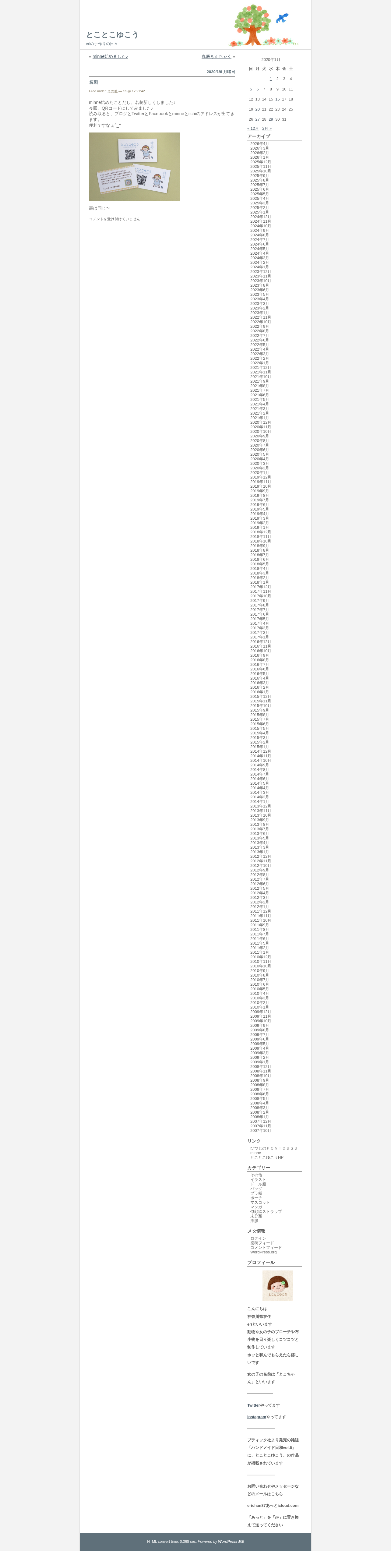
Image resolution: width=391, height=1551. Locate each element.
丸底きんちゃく (216, 56)
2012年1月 (259, 906)
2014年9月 (259, 765)
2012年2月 (259, 902)
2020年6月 (259, 449)
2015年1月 (259, 746)
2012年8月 (259, 874)
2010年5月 (259, 989)
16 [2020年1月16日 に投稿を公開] (277, 99)
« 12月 (253, 128)
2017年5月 (259, 619)
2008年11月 (260, 1071)
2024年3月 (259, 258)
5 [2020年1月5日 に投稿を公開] (251, 89)
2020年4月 (259, 459)
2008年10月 (260, 1075)
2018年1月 (259, 582)
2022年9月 (259, 326)
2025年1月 (259, 212)
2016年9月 (259, 655)
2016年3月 (259, 682)
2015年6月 (259, 724)
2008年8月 (259, 1085)
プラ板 (256, 1193)
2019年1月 (259, 527)
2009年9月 (259, 1025)
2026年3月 (259, 148)
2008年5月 (259, 1098)
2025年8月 (259, 180)
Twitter (253, 1405)
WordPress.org (263, 1252)
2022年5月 (259, 344)
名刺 (93, 82)
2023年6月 (259, 290)
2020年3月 (259, 463)
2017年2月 (259, 632)
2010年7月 (259, 979)
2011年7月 (259, 934)
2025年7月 (259, 184)
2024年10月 (260, 226)
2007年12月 (260, 1121)
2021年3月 (259, 408)
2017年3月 (259, 628)
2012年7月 (259, 879)
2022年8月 (259, 331)
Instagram (256, 1417)
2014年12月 (260, 751)
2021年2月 (259, 413)
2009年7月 (259, 1034)
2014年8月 (259, 769)
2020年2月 (259, 468)
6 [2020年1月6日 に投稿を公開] (257, 89)
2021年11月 (260, 372)
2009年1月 (259, 1062)
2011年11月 (260, 915)
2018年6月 (259, 559)
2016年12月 (260, 641)
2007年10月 (260, 1130)
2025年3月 (259, 203)
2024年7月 (259, 239)
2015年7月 (259, 719)
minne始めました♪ (110, 56)
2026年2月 (259, 152)
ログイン (258, 1238)
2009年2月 (259, 1057)
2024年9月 (259, 230)
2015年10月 (260, 705)
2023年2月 (259, 308)
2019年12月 (260, 477)
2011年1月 (259, 952)
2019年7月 (259, 500)
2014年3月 (259, 792)
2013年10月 (260, 815)
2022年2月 (259, 358)
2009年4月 (259, 1048)
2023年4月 (259, 299)
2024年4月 (259, 253)
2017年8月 (259, 605)
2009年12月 (260, 1011)
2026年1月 (259, 157)
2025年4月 (259, 198)
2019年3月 (259, 518)
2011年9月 (259, 925)
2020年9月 (259, 436)
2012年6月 (259, 883)
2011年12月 (260, 911)
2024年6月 (259, 244)
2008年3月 (259, 1107)
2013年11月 (260, 810)
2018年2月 (259, 577)
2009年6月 (259, 1039)
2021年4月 (259, 404)
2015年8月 (259, 714)
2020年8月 (259, 440)
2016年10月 (260, 650)
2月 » (267, 128)
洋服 (254, 1220)
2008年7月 (259, 1089)
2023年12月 (260, 271)
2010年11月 (260, 961)
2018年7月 (259, 555)
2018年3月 (259, 573)
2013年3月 (259, 847)
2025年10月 (260, 171)
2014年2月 (259, 797)
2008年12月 (260, 1066)
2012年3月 (259, 897)
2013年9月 (259, 820)
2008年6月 (259, 1094)
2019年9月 (259, 491)
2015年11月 (260, 701)
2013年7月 (259, 829)
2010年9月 (259, 970)
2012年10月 (260, 865)
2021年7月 (259, 390)
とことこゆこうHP (267, 1157)
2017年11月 (260, 591)
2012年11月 (260, 861)
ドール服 (258, 1184)
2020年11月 (260, 427)
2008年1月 (259, 1117)
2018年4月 (259, 568)
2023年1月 (259, 312)
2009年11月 (260, 1016)
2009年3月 (259, 1053)
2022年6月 (259, 340)
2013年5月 (259, 838)
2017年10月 (260, 596)
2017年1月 (259, 637)
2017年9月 (259, 600)
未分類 (256, 1216)
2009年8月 (259, 1030)
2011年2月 (259, 947)
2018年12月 (260, 532)
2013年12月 (260, 806)
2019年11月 (260, 481)
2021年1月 (259, 417)
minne (255, 1152)
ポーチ (256, 1198)
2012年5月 (259, 888)
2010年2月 (259, 1002)
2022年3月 (259, 354)
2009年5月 (259, 1043)
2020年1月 (259, 472)
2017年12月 (260, 587)
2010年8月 (259, 975)
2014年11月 (260, 756)
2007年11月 (260, 1126)
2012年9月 (259, 870)
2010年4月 (259, 993)
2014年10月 (260, 760)
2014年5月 (259, 783)
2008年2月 (259, 1112)
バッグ (256, 1188)
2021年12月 (260, 367)
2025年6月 (259, 189)
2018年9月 (259, 545)
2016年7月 (259, 664)
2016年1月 (259, 692)
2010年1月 (259, 1007)
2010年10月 (260, 966)
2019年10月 (260, 486)
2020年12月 (260, 422)
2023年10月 (260, 280)
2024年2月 (259, 262)
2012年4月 (259, 893)
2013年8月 (259, 824)
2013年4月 (259, 842)
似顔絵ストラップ (266, 1211)
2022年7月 (259, 335)
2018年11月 (260, 536)
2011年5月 (259, 943)
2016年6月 (259, 669)
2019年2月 (259, 523)
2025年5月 (259, 194)
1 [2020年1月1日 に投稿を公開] (271, 78)
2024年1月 (259, 267)
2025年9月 (259, 175)
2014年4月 (259, 788)
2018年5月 (259, 564)
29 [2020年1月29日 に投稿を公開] (271, 119)
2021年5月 (259, 399)
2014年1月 (259, 801)
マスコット (260, 1202)
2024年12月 (260, 216)
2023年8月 (259, 285)
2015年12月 (260, 696)
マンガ (256, 1207)
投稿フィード (262, 1243)
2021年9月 (259, 381)
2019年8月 (259, 495)
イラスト (258, 1179)
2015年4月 (259, 733)
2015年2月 (259, 742)
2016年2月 (259, 687)
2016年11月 (260, 646)
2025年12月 (260, 162)
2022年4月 (259, 349)
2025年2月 (259, 207)
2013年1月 (259, 852)
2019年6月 (259, 504)
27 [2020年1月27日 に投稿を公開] (257, 119)
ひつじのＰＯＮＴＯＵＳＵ (274, 1148)
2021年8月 (259, 385)
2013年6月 (259, 833)
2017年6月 (259, 614)
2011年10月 (260, 920)
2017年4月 (259, 623)
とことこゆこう (112, 34)
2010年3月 (259, 998)
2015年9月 (259, 710)
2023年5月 (259, 294)
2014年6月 (259, 778)
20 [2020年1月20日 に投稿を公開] (257, 109)
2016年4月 (259, 678)
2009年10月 (260, 1021)
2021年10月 (260, 376)
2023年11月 (260, 276)
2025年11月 (260, 166)
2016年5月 (259, 673)
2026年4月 (259, 143)
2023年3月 (259, 303)
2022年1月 (259, 363)
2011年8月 (259, 929)
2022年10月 (260, 322)
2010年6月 (259, 984)
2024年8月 (259, 235)
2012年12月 (260, 856)
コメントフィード (266, 1247)
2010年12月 (260, 957)
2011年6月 (259, 938)
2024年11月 (260, 221)
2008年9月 (259, 1080)
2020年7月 (259, 445)
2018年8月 (259, 550)
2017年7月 (259, 609)
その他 (112, 91)
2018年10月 (260, 541)
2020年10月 (260, 431)
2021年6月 (259, 395)
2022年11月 (260, 317)
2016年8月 (259, 660)
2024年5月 (259, 248)
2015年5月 (259, 728)
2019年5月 (259, 509)
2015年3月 (259, 737)
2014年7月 (259, 774)
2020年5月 (259, 454)
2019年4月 (259, 513)
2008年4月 (259, 1103)
